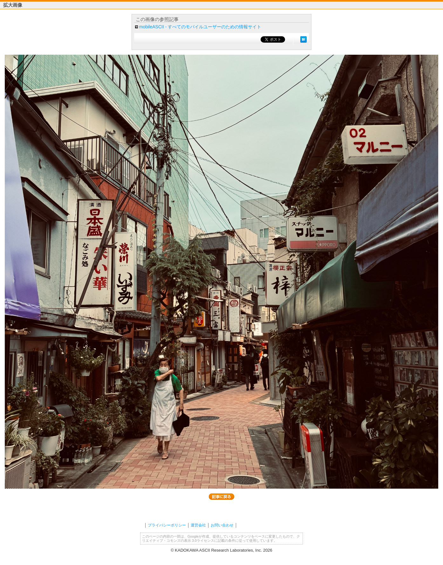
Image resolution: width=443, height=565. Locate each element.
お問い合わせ (222, 525)
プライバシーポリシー (167, 525)
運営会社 (198, 525)
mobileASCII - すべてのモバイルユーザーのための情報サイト (200, 26)
